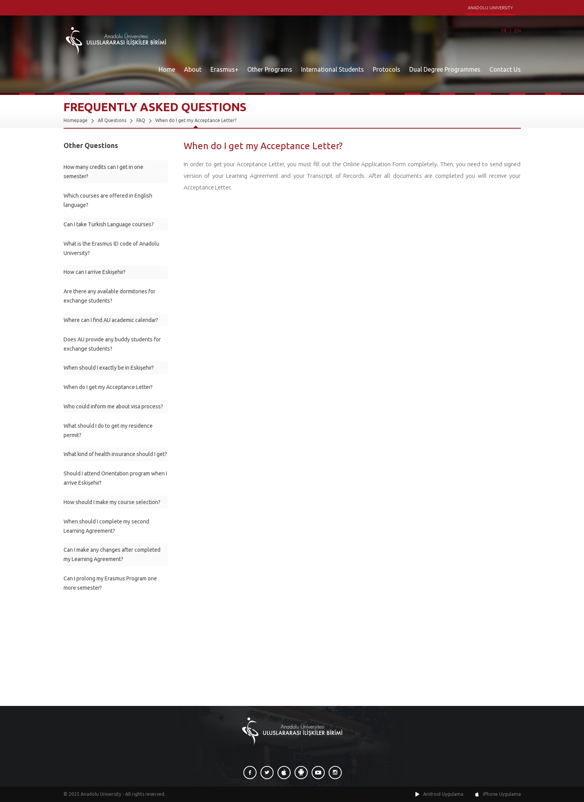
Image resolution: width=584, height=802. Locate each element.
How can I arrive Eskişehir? (95, 272)
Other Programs (269, 69)
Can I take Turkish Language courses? (109, 224)
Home (166, 69)
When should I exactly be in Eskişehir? (109, 368)
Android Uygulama (443, 794)
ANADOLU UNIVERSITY (490, 7)
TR (503, 30)
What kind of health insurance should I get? (115, 454)
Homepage (76, 120)
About (193, 69)
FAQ (140, 120)
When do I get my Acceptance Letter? (195, 120)
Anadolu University (101, 794)
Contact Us (505, 69)
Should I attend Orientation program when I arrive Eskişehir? (115, 478)
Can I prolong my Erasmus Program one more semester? (110, 583)
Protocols (386, 69)
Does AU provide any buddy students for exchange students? (112, 344)
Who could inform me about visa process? (113, 406)
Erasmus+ (224, 69)
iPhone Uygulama (502, 794)
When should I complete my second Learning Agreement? (106, 526)
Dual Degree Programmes (445, 69)
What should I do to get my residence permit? (108, 430)
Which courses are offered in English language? (108, 200)
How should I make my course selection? (112, 502)
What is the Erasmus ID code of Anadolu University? (111, 248)
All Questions (112, 120)
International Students (332, 69)
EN (518, 30)
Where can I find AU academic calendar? (111, 320)
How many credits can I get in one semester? (103, 171)
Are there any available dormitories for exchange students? (109, 296)
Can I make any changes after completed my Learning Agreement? (112, 554)
